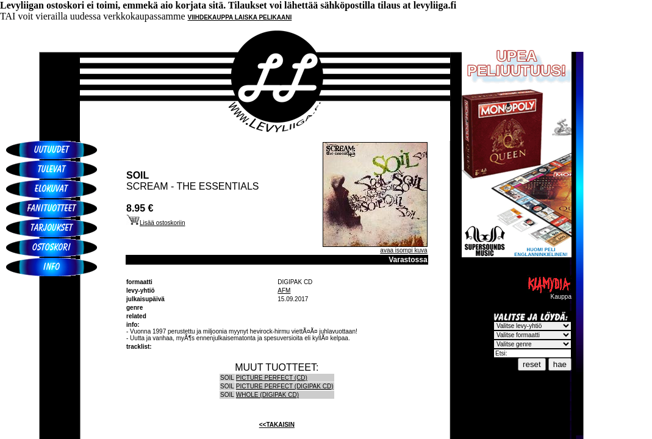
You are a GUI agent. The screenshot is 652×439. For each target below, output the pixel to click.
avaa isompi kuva (403, 250)
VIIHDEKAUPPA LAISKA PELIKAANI (240, 17)
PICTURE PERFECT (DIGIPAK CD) (285, 386)
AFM (284, 290)
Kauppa (548, 294)
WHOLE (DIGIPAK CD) (267, 394)
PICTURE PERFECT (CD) (271, 377)
